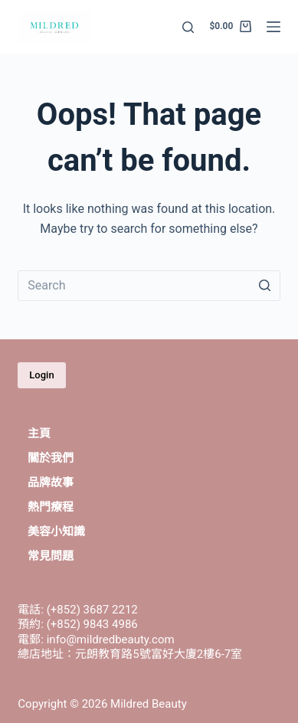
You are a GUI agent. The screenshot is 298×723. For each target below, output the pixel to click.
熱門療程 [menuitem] (51, 507)
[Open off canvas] (273, 27)
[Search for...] (149, 285)
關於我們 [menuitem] (51, 458)
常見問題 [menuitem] (51, 556)
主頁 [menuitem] (39, 433)
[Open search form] (188, 27)
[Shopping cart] (230, 26)
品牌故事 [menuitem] (51, 482)
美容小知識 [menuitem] (56, 531)
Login (41, 375)
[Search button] (265, 285)
